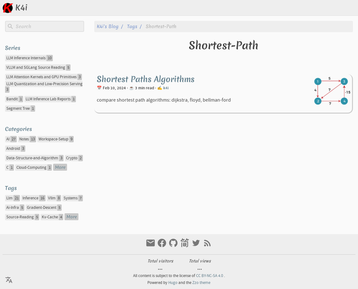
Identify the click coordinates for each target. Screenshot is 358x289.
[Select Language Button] (273, 7)
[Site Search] (49, 26)
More (60, 167)
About (348, 7)
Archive (327, 7)
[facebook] (162, 246)
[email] (151, 246)
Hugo (172, 282)
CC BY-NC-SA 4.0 (209, 275)
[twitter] (196, 246)
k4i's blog (108, 26)
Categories (18, 129)
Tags (132, 26)
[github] (174, 246)
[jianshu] (185, 246)
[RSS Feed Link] (207, 246)
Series (12, 47)
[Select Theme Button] (289, 7)
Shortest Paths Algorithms (145, 79)
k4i (166, 88)
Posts (305, 7)
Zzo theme (201, 282)
